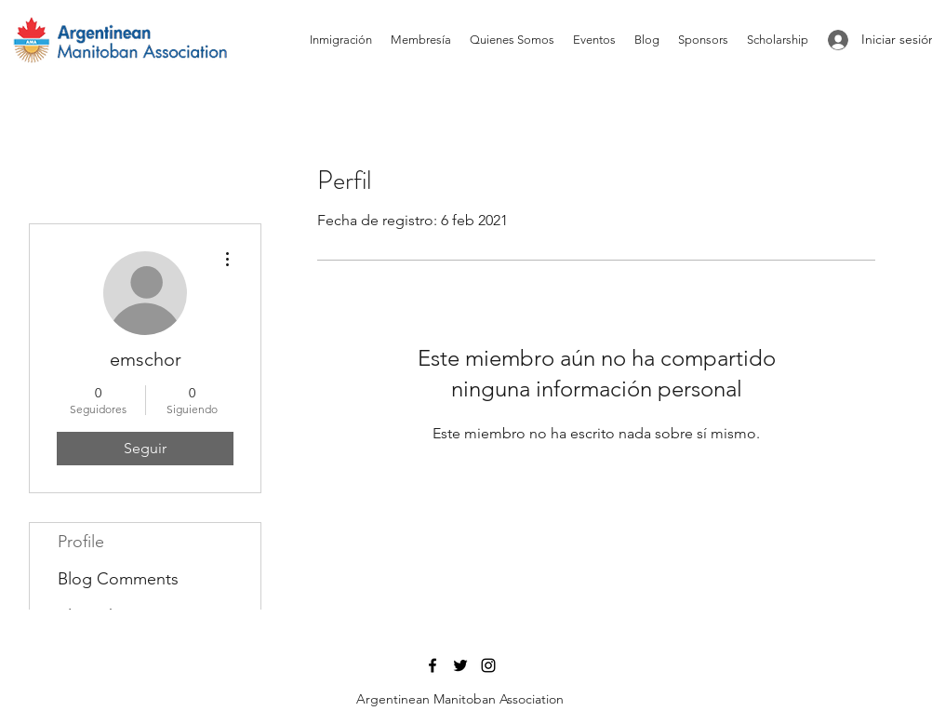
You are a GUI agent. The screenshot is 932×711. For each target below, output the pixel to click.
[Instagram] (488, 665)
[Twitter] (460, 665)
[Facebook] (432, 665)
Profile (81, 541)
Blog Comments (118, 579)
